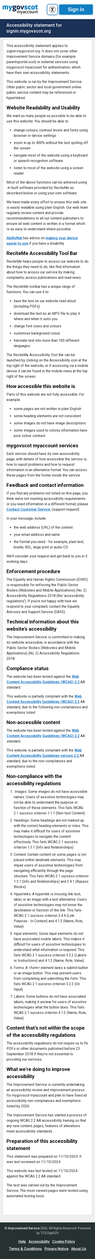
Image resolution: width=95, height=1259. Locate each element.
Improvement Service (24, 1228)
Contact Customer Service (28, 509)
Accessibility (39, 1241)
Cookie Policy (63, 1241)
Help (22, 1241)
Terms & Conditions (25, 1249)
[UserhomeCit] (20, 10)
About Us (78, 1249)
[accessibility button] (52, 9)
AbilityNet (15, 238)
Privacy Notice (56, 1249)
